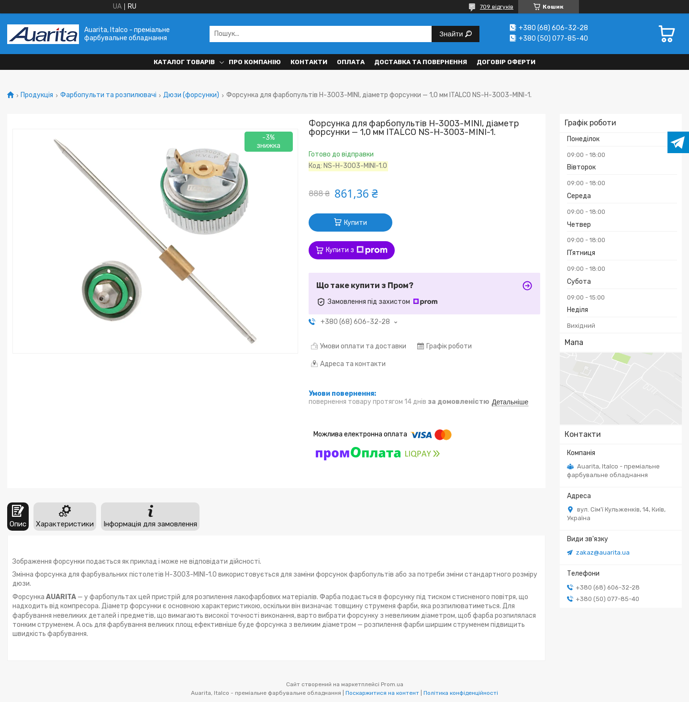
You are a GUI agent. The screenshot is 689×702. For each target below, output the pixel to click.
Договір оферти (506, 62)
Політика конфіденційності (460, 693)
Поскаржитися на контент (382, 693)
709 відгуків (496, 6)
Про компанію (255, 62)
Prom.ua (392, 684)
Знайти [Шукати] (452, 34)
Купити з (357, 250)
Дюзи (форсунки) (191, 95)
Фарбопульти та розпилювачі (108, 95)
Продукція (37, 95)
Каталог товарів (184, 62)
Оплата (351, 62)
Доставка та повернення (420, 62)
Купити (355, 223)
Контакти (308, 62)
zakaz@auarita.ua (603, 552)
